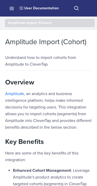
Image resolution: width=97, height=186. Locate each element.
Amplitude (14, 93)
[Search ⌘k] (76, 8)
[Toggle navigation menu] (12, 8)
